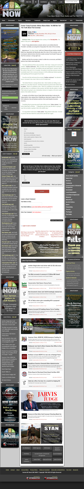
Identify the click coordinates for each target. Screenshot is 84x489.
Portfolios (26, 454)
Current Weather (57, 454)
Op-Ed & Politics (70, 202)
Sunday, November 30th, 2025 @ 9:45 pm (40, 360)
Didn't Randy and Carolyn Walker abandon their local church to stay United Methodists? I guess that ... (10, 249)
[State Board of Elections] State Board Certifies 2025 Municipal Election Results (44, 374)
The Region (69, 212)
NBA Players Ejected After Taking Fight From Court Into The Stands (28, 234)
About (18, 470)
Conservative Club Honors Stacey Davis (8, 334)
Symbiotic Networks (71, 278)
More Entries (40, 35)
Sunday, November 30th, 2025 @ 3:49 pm (40, 378)
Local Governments (71, 192)
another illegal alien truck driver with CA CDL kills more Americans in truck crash (9, 322)
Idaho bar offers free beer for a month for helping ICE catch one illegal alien (44, 382)
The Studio (69, 214)
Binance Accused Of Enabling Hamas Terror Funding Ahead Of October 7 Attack (9, 352)
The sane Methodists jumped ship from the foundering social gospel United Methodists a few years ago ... (9, 266)
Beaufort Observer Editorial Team (56, 289)
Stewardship (79, 20)
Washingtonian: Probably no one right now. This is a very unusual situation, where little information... (9, 208)
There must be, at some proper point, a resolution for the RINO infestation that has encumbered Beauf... (10, 217)
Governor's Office (59, 343)
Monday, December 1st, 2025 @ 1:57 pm (39, 306)
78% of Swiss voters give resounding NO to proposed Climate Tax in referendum (9, 346)
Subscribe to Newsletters (58, 470)
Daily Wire (32, 35)
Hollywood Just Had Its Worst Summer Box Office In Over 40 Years (45, 347)
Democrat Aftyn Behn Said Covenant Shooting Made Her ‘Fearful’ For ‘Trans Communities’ (45, 416)
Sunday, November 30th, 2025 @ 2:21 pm (40, 387)
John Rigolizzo (35, 41)
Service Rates (25, 470)
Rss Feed (69, 470)
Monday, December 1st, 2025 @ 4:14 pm (39, 289)
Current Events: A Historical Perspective (42, 455)
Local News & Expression (72, 194)
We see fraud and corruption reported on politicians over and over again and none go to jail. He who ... (9, 189)
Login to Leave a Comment (29, 226)
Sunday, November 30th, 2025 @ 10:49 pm (40, 352)
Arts (71, 20)
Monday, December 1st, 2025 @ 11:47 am (40, 315)
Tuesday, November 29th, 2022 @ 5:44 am (45, 33)
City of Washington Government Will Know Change (74, 68)
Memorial (68, 197)
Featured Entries (47, 460)
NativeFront (63, 20)
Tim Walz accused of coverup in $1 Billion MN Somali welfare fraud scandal (10, 329)
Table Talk (28, 2)
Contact (13, 470)
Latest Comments (26, 461)
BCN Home (47, 449)
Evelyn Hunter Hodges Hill (8, 374)
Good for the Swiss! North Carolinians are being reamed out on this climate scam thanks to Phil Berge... (9, 170)
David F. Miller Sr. (6, 372)
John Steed (60, 271)
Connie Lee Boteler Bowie (8, 377)
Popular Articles (70, 271)
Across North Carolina (72, 176)
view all (13, 65)
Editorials (42, 235)
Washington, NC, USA (74, 137)
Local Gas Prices (70, 263)
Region (55, 20)
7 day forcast (76, 129)
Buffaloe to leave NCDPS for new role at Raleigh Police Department (44, 356)
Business (28, 20)
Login (61, 2)
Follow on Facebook (44, 470)
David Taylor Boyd (6, 369)
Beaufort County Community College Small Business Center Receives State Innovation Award (74, 74)
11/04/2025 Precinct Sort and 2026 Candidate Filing (74, 59)
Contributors (43, 2)
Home (3, 20)
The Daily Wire (53, 39)
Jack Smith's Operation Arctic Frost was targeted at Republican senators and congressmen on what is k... (10, 179)
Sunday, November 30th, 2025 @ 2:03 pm (40, 420)
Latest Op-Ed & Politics (29, 261)
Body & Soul (46, 20)
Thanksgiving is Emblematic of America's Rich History (74, 63)
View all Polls (14, 107)
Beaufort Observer (57, 449)
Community (37, 20)
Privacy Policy (34, 470)
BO (35, 2)
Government (11, 20)
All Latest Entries (6, 380)
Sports (67, 204)
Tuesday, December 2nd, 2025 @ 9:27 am (40, 271)
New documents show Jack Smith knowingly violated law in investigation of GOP (9, 340)
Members (53, 2)
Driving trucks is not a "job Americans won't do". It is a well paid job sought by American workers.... (10, 161)
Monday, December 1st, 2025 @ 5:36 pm (39, 280)
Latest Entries (57, 460)
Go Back (42, 191)
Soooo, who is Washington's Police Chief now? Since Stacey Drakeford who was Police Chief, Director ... (9, 226)
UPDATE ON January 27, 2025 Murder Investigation (73, 81)
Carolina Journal (59, 360)
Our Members (26, 449)
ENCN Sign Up (36, 449)
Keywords (75, 470)
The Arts (68, 209)
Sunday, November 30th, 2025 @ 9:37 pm (40, 369)
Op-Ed (19, 20)
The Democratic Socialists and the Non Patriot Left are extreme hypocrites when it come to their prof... (10, 198)
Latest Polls (37, 460)
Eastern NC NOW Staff (58, 378)
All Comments (5, 272)
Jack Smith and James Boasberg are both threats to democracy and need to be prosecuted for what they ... (9, 236)
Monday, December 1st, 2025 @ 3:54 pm (39, 297)
